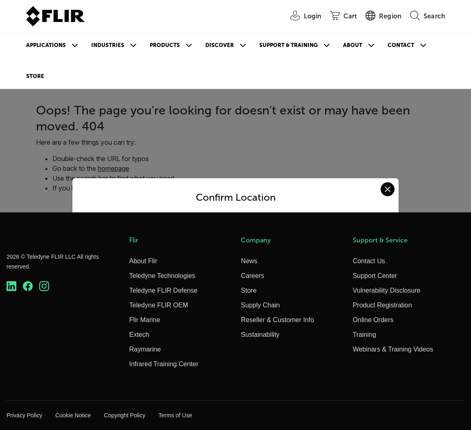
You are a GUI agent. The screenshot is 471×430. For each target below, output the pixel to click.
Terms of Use (175, 415)
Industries (107, 45)
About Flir (143, 261)
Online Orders (373, 319)
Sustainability (260, 334)
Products (165, 45)
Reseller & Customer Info (277, 319)
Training (364, 334)
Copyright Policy (124, 415)
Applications (46, 45)
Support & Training (288, 45)
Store (35, 76)
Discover (219, 45)
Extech (139, 334)
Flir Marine (144, 319)
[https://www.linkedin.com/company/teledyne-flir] (11, 286)
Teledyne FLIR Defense (163, 290)
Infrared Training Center (163, 364)
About (352, 45)
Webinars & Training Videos (393, 349)
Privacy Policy (24, 415)
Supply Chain (260, 305)
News (249, 261)
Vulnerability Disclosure (387, 290)
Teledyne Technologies (162, 275)
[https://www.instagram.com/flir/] (44, 286)
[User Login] (302, 16)
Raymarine (145, 349)
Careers (252, 275)
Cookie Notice (73, 415)
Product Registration (382, 305)
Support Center (375, 275)
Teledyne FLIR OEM (158, 305)
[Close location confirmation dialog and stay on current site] (388, 189)
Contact (401, 45)
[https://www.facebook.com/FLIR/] (28, 286)
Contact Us (369, 261)
